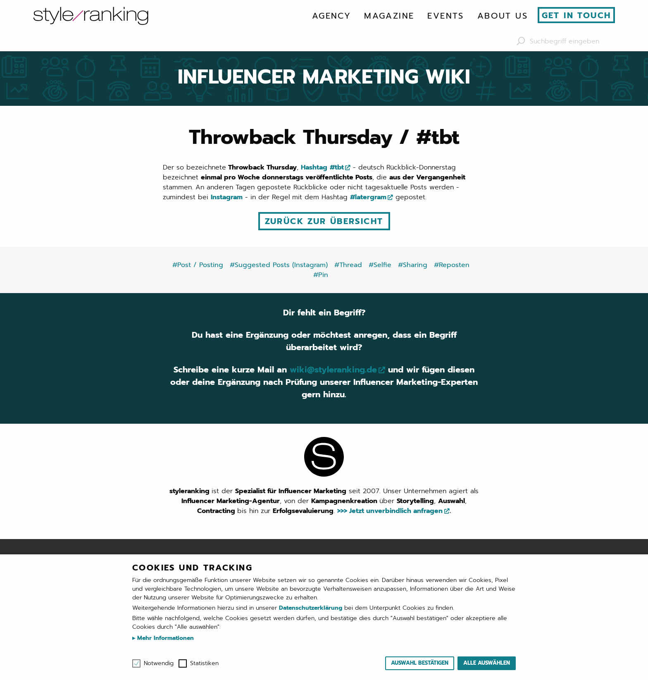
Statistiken (204, 663)
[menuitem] (331, 15)
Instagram (227, 197)
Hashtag (314, 167)
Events (445, 16)
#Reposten (451, 265)
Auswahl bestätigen (419, 663)
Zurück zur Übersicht (324, 221)
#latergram (368, 197)
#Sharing (412, 265)
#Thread (348, 265)
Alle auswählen (486, 663)
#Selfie (380, 265)
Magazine (389, 16)
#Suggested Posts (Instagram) (279, 265)
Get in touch (576, 15)
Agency (331, 16)
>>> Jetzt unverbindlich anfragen (390, 511)
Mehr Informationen (164, 638)
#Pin (320, 275)
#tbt (337, 167)
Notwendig (159, 663)
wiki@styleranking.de (333, 369)
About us (502, 16)
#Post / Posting (197, 265)
